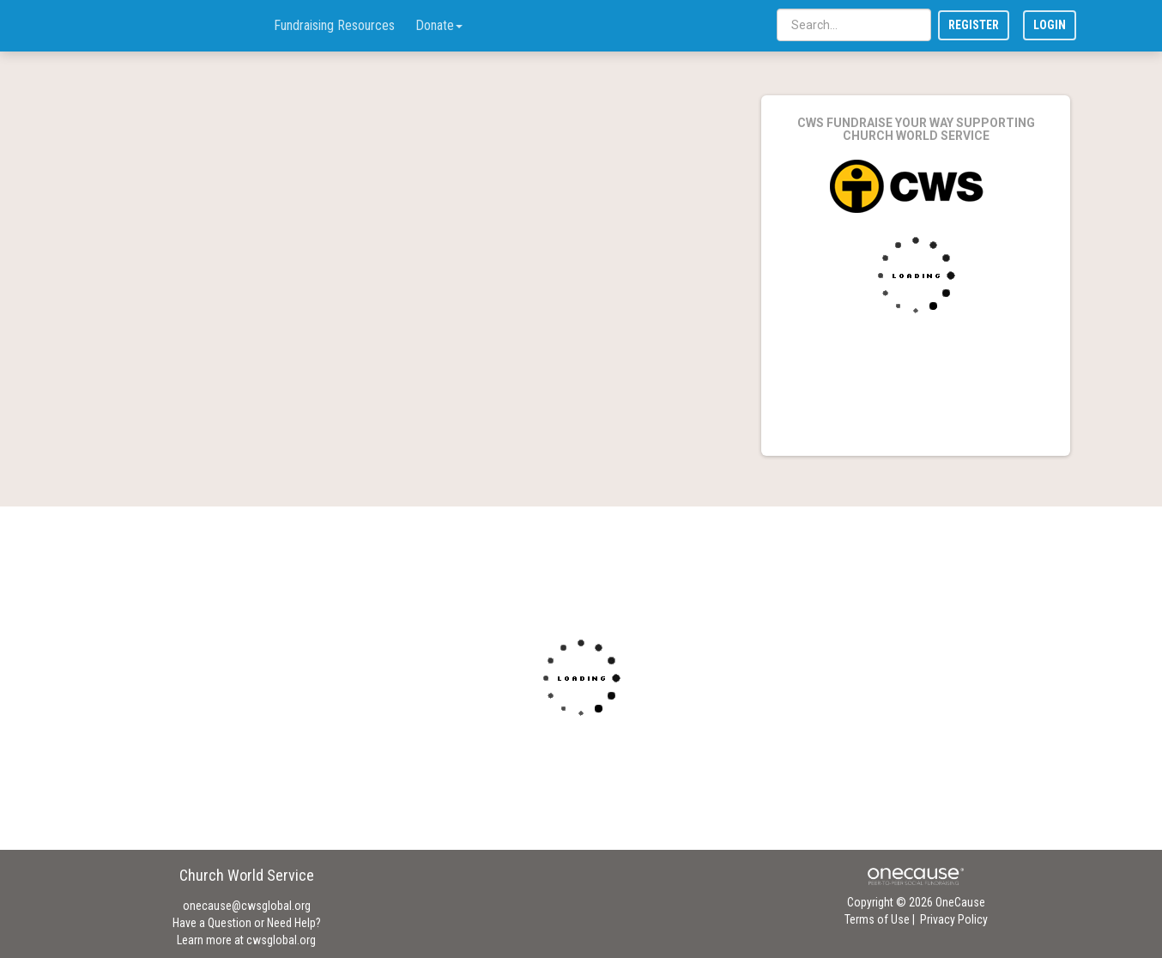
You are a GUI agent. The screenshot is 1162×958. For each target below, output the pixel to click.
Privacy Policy (954, 919)
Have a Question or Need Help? (246, 923)
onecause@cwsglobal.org (247, 906)
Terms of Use (877, 919)
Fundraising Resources (334, 25)
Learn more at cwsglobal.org (246, 940)
